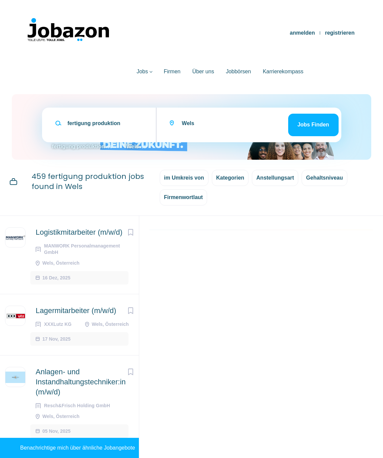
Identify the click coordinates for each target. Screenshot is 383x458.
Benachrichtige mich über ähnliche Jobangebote (77, 448)
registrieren (339, 33)
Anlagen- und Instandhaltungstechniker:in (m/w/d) (81, 382)
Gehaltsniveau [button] (324, 178)
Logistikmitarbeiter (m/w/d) (79, 232)
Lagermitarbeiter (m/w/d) (76, 310)
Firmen (172, 71)
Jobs (142, 71)
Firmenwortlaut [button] (183, 197)
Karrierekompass (283, 71)
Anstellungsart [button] (275, 178)
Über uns (203, 71)
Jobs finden (313, 124)
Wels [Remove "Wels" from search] (132, 146)
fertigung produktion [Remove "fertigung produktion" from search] (78, 146)
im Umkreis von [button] (184, 178)
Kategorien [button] (230, 178)
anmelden (302, 33)
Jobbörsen (238, 71)
